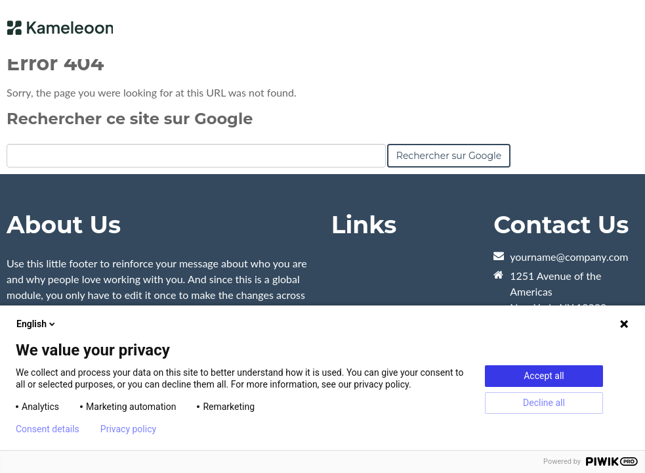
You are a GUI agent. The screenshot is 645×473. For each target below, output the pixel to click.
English (36, 324)
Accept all (544, 376)
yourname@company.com (569, 256)
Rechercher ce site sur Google (130, 118)
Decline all (544, 402)
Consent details (47, 429)
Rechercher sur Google (448, 156)
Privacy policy (128, 429)
